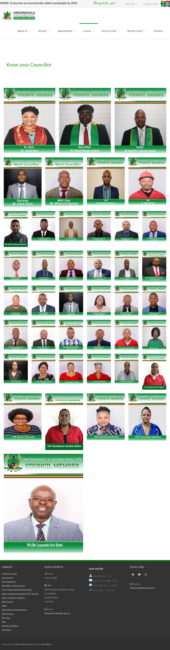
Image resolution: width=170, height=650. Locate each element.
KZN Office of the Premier (13, 586)
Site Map (6, 618)
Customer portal (9, 574)
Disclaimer (6, 630)
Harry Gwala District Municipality (17, 589)
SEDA (4, 606)
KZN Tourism (7, 602)
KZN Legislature (9, 582)
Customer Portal (150, 4)
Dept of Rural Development (14, 610)
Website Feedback (10, 626)
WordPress (46, 644)
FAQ (4, 622)
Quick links (130, 4)
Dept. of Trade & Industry (13, 598)
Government (7, 578)
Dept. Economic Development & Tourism (20, 594)
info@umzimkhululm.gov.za (57, 613)
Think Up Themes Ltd (22, 644)
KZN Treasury (8, 614)
